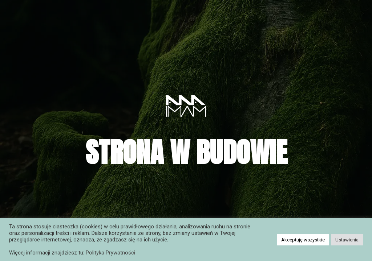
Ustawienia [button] (347, 240)
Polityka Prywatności (110, 252)
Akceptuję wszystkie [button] (303, 240)
